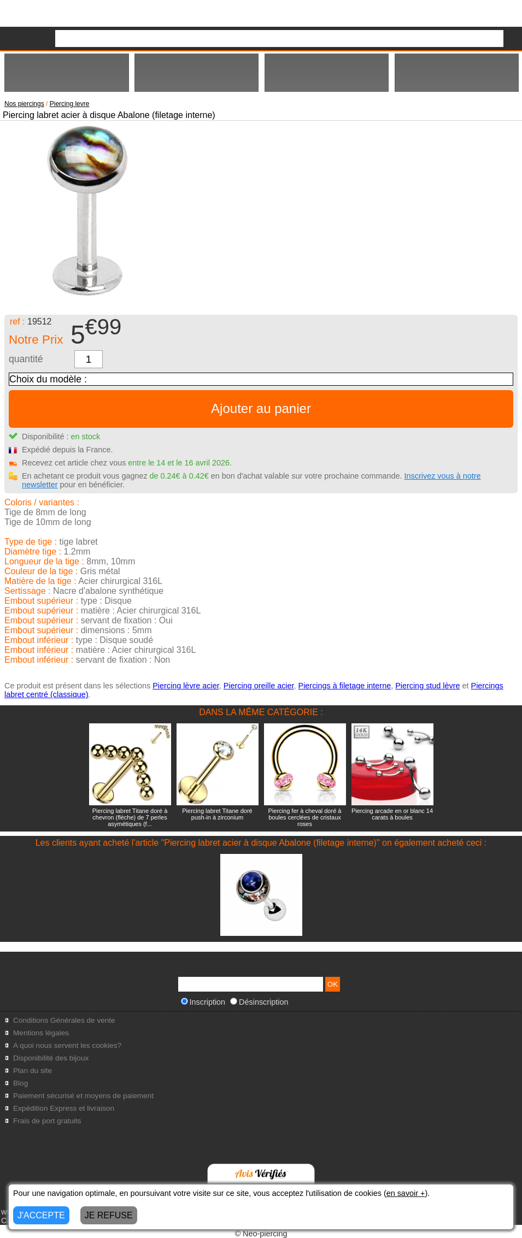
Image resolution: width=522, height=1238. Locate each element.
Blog (20, 1083)
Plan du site (32, 1070)
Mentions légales (41, 1033)
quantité (26, 358)
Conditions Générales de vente (64, 1020)
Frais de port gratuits (47, 1121)
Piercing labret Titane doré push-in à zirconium (217, 814)
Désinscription (259, 1002)
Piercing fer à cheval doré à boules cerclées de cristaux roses (305, 817)
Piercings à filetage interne (344, 685)
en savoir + (405, 1193)
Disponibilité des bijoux (51, 1058)
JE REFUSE (109, 1215)
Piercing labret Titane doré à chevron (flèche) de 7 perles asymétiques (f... (130, 817)
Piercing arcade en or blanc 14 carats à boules (392, 814)
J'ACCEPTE (41, 1215)
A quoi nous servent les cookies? (67, 1045)
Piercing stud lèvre (427, 685)
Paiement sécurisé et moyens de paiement (83, 1096)
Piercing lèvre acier (186, 685)
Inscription (203, 1002)
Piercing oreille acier (259, 685)
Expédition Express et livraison (63, 1108)
